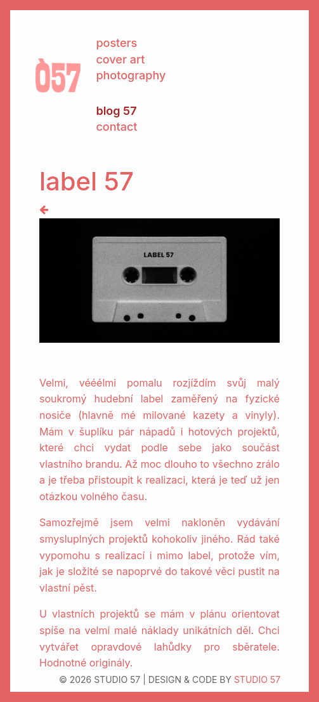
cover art (120, 59)
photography (131, 75)
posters (116, 43)
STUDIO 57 (257, 679)
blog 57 (116, 110)
